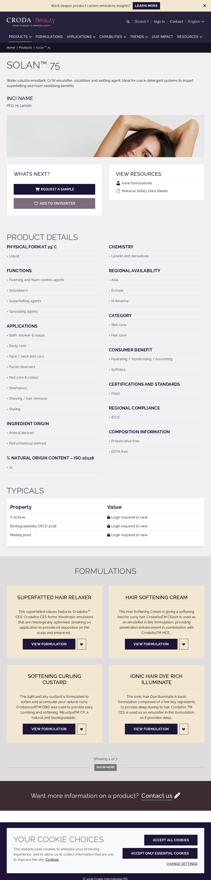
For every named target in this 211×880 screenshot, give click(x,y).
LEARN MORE (146, 6)
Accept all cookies (171, 840)
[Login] (81, 644)
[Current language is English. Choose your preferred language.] (196, 21)
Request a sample (54, 189)
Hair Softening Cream (157, 597)
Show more (105, 767)
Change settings (182, 864)
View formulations (134, 183)
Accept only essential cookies (160, 853)
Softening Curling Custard (54, 679)
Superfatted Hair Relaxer (54, 597)
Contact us (156, 795)
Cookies (52, 860)
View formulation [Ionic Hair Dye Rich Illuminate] (151, 729)
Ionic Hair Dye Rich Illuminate (156, 679)
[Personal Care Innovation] (31, 20)
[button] (20, 37)
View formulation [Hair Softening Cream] (151, 644)
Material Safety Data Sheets (142, 191)
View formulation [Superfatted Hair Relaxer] (49, 644)
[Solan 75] (54, 203)
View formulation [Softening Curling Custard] (49, 729)
